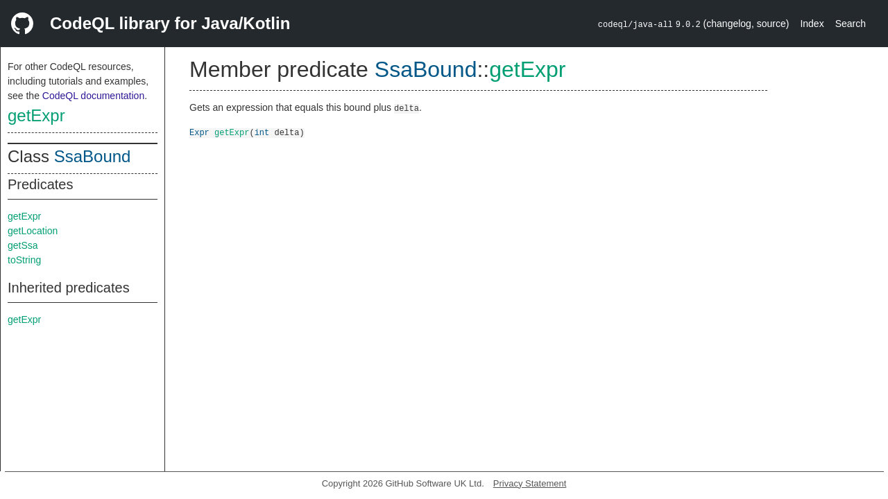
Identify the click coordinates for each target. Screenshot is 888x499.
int (262, 132)
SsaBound (92, 156)
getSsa (23, 245)
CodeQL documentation (93, 95)
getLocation (33, 230)
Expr (199, 132)
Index (811, 23)
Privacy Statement (530, 483)
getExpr (36, 115)
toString (24, 259)
